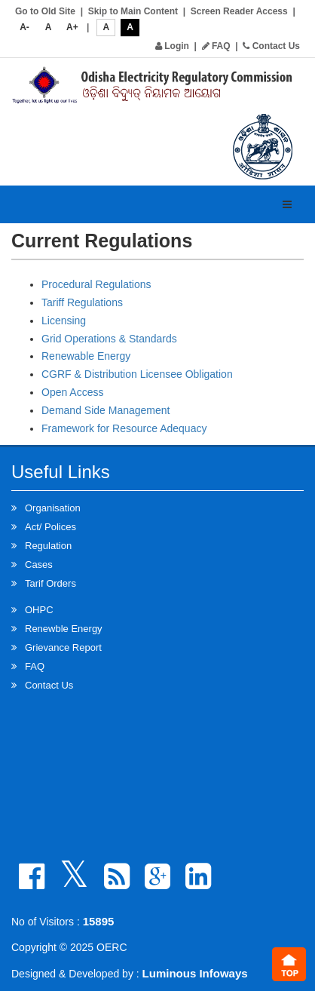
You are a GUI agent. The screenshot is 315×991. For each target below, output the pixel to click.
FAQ (216, 46)
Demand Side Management (105, 410)
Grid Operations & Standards (109, 339)
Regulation (48, 545)
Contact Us (271, 46)
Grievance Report (63, 647)
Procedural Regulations (96, 284)
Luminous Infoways (195, 973)
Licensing (63, 320)
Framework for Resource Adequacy (123, 428)
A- (24, 27)
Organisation (53, 508)
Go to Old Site (45, 11)
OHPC (39, 609)
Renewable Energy (85, 356)
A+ (72, 27)
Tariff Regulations (82, 302)
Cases (39, 564)
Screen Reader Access (239, 11)
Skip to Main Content (133, 11)
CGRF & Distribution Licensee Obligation (137, 374)
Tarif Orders (50, 583)
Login (172, 46)
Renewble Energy (63, 628)
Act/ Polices (50, 526)
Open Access (72, 392)
